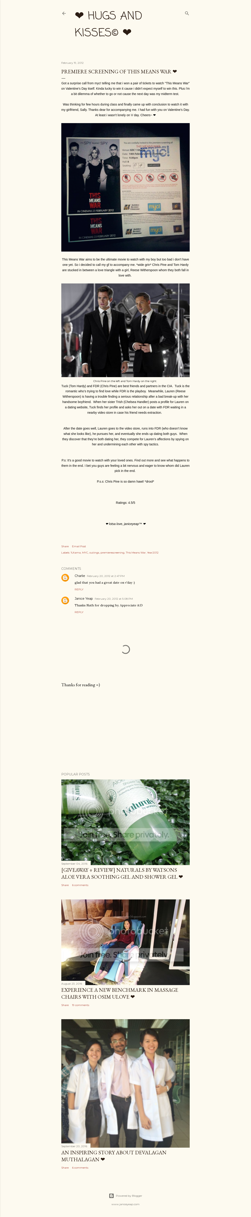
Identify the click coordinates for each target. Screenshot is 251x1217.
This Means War (136, 552)
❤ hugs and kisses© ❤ (108, 25)
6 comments (80, 885)
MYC (85, 552)
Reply (79, 589)
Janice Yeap (84, 599)
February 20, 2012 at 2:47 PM (106, 576)
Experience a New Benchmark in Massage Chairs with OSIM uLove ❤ (119, 993)
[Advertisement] (125, 730)
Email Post (79, 546)
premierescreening (112, 552)
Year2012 (152, 552)
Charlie (80, 576)
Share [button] (65, 546)
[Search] (187, 12)
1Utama (76, 552)
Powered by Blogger (125, 1195)
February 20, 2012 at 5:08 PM (114, 598)
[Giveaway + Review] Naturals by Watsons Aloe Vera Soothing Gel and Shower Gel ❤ (122, 873)
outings (94, 552)
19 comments (80, 1005)
